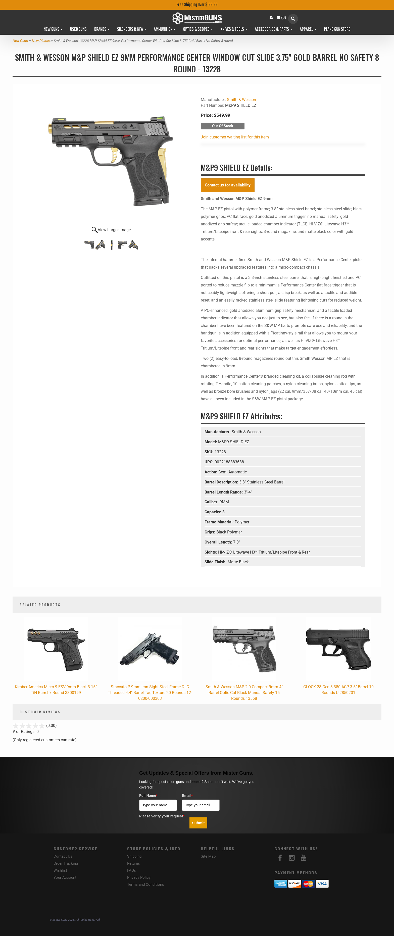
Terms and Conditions (145, 884)
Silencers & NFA (131, 29)
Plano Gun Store (337, 29)
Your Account (65, 877)
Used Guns (78, 29)
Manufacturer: (218, 431)
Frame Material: (220, 522)
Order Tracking (66, 863)
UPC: (210, 462)
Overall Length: (219, 542)
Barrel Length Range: (224, 492)
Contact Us (63, 856)
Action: (211, 472)
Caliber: (212, 502)
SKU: (210, 452)
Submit (198, 823)
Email (187, 796)
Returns (133, 863)
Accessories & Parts (273, 29)
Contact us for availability (228, 185)
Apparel (308, 29)
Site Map (208, 856)
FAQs (131, 870)
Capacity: (213, 512)
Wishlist (60, 870)
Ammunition (165, 29)
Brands (102, 29)
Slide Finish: (216, 562)
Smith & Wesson (241, 99)
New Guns (53, 29)
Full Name (148, 796)
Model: (211, 441)
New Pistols (41, 41)
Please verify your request (161, 816)
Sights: (211, 552)
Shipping (134, 856)
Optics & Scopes (198, 29)
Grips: (210, 532)
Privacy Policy (139, 877)
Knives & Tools (233, 29)
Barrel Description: (222, 482)
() (281, 17)
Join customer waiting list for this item (235, 137)
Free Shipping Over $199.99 (197, 5)
